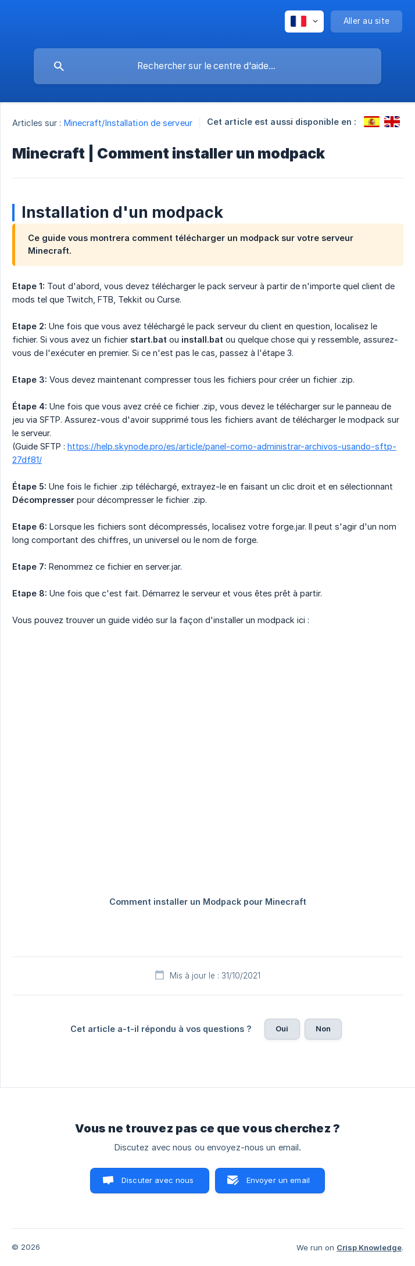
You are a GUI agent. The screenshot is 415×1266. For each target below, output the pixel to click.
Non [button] (323, 1028)
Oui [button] (282, 1028)
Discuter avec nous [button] (157, 1180)
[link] (372, 121)
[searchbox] (207, 66)
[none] (304, 21)
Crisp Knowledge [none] (369, 1247)
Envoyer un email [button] (278, 1180)
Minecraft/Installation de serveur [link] (128, 123)
